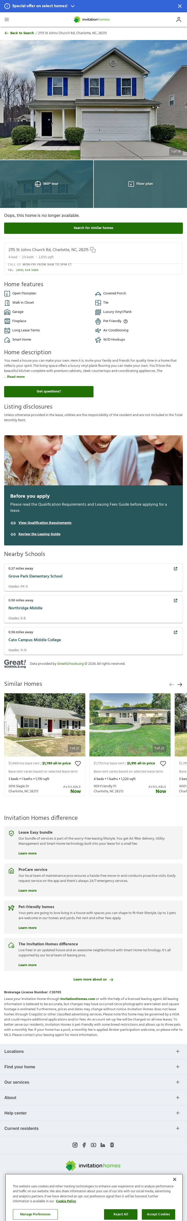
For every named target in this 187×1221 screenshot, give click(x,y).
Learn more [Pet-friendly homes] (27, 927)
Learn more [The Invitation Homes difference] (27, 964)
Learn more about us (93, 980)
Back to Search (19, 33)
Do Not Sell (90, 1186)
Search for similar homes (93, 228)
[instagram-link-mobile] (75, 1145)
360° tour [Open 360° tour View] (46, 184)
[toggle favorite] (78, 764)
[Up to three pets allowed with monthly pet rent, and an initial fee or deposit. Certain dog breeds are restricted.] (126, 321)
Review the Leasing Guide (39, 534)
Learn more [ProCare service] (27, 890)
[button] (93, 6)
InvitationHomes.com (77, 999)
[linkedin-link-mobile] (102, 1145)
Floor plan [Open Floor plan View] (140, 184)
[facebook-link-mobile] (84, 1145)
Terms (75, 1186)
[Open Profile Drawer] (179, 19)
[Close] (174, 1207)
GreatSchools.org (70, 664)
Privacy (63, 1186)
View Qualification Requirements (44, 523)
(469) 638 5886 (27, 270)
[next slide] (180, 684)
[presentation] (44, 744)
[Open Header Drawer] (6, 19)
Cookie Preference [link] (115, 1186)
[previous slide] (172, 684)
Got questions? (49, 392)
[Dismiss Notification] (180, 6)
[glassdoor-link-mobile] (112, 1145)
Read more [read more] (16, 377)
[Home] (91, 19)
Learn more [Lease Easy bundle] (27, 853)
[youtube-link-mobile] (93, 1145)
